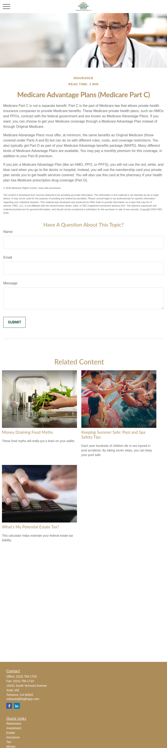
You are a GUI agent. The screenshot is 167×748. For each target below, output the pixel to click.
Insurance (13, 737)
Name (8, 232)
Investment (13, 728)
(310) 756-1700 (26, 676)
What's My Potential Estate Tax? (30, 526)
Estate (10, 732)
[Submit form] (14, 322)
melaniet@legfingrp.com (22, 699)
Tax (8, 742)
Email (7, 257)
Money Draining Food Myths (27, 432)
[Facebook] (9, 706)
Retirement (13, 723)
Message (10, 283)
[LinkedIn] (17, 706)
